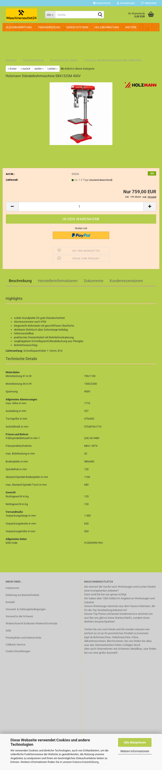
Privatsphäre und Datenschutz (23, 637)
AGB (8, 630)
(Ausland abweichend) (100, 180)
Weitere (130, 27)
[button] (102, 3)
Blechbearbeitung (19, 27)
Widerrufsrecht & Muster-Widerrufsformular (31, 623)
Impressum (12, 587)
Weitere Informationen (134, 751)
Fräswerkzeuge (49, 27)
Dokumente (93, 281)
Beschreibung (20, 281)
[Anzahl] (81, 206)
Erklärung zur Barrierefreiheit (22, 595)
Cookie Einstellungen (18, 651)
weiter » (39, 68)
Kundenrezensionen (126, 281)
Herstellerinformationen (58, 281)
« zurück (25, 68)
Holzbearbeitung (107, 27)
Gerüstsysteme (77, 27)
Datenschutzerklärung (85, 762)
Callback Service (15, 644)
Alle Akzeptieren (135, 742)
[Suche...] (50, 14)
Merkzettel (148, 3)
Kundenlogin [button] (126, 3)
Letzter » (53, 68)
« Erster (12, 68)
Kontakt (10, 602)
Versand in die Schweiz (19, 616)
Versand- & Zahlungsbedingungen (26, 609)
